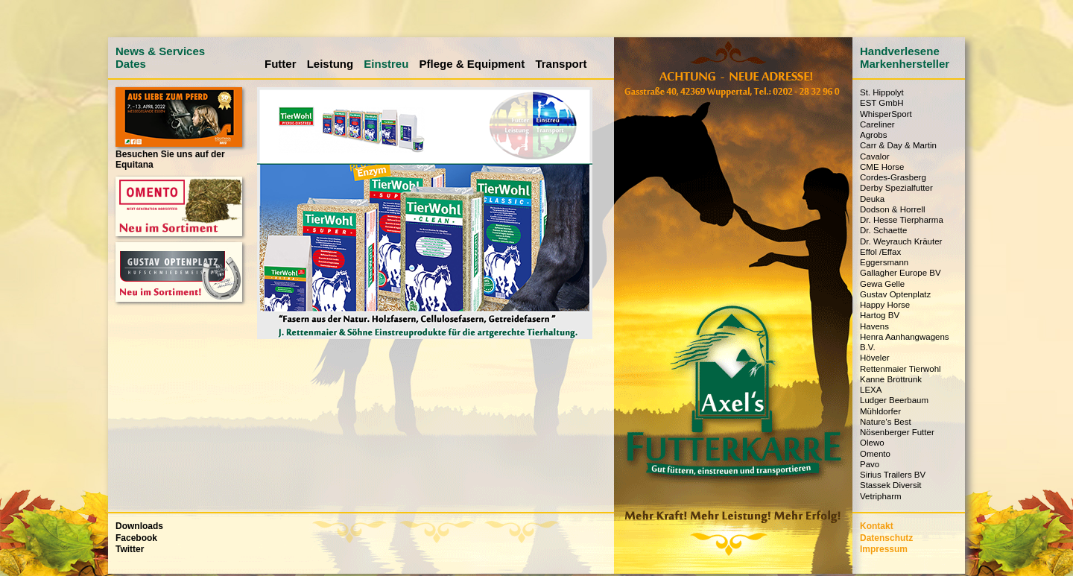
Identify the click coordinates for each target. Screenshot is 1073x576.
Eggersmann (884, 262)
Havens (874, 326)
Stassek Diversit (890, 485)
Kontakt (876, 526)
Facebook (136, 538)
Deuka (872, 198)
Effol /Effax (880, 251)
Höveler (875, 357)
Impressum (884, 549)
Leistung (330, 63)
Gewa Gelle (882, 283)
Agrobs (873, 134)
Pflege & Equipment (472, 63)
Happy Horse (885, 304)
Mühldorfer (880, 411)
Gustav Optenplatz (895, 294)
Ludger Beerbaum (894, 400)
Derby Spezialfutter (896, 187)
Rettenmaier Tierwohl (900, 368)
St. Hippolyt (882, 92)
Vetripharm (881, 496)
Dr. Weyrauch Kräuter (901, 241)
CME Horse (882, 166)
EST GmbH (882, 102)
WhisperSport (886, 114)
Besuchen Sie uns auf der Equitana (178, 154)
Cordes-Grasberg (893, 177)
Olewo (872, 442)
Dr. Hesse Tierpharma (901, 219)
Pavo (869, 464)
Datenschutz (886, 538)
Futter (281, 63)
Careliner (877, 124)
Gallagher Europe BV (900, 272)
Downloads (139, 526)
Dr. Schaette (883, 230)
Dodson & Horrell (892, 209)
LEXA (870, 389)
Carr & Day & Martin (898, 145)
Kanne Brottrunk (891, 379)
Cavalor (875, 156)
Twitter (129, 549)
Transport (560, 63)
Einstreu (386, 63)
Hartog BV (879, 315)
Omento (875, 453)
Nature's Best (885, 421)
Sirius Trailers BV (892, 474)
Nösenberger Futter (897, 432)
